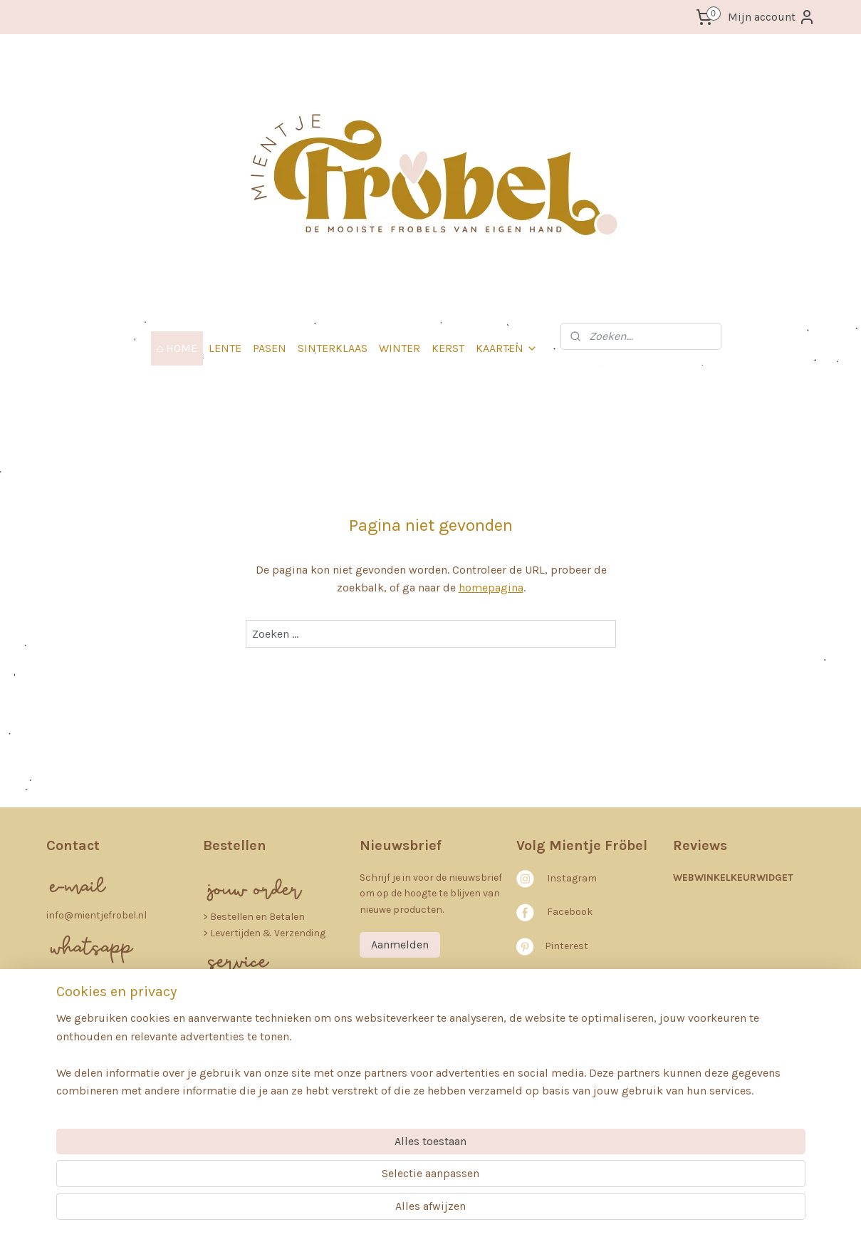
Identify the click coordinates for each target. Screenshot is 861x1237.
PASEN (269, 348)
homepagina (490, 587)
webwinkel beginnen (461, 1211)
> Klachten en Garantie (255, 1037)
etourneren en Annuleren (274, 1021)
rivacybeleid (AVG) (257, 1006)
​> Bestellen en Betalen (254, 917)
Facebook (570, 912)
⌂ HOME (177, 348)
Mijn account (771, 17)
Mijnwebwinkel (574, 1211)
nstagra (569, 878)
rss (413, 1211)
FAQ (219, 1053)
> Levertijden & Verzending (264, 933)
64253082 (70, 1061)
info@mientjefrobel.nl (96, 915)
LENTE (225, 348)
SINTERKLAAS (332, 348)
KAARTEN (507, 348)
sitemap (386, 1211)
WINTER (399, 348)
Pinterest (566, 946)
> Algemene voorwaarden (260, 989)
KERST (448, 348)
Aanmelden (400, 944)
